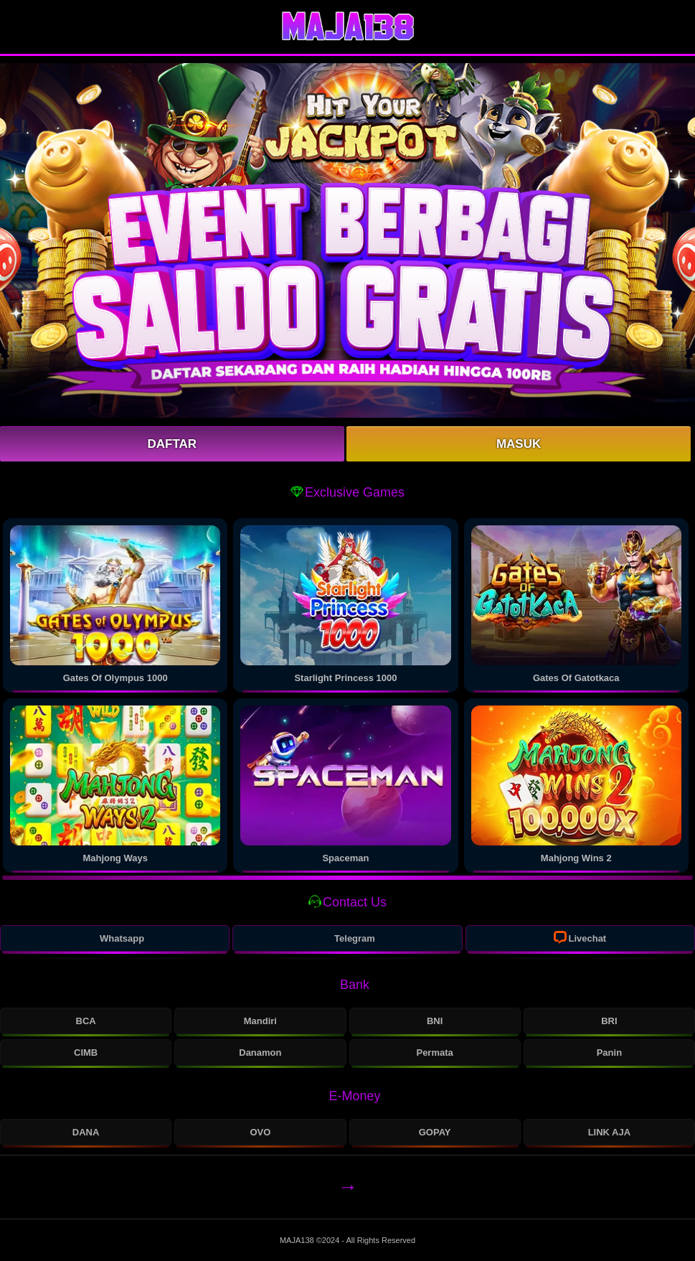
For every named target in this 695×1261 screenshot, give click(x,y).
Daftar (172, 444)
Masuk (518, 444)
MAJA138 (298, 1240)
